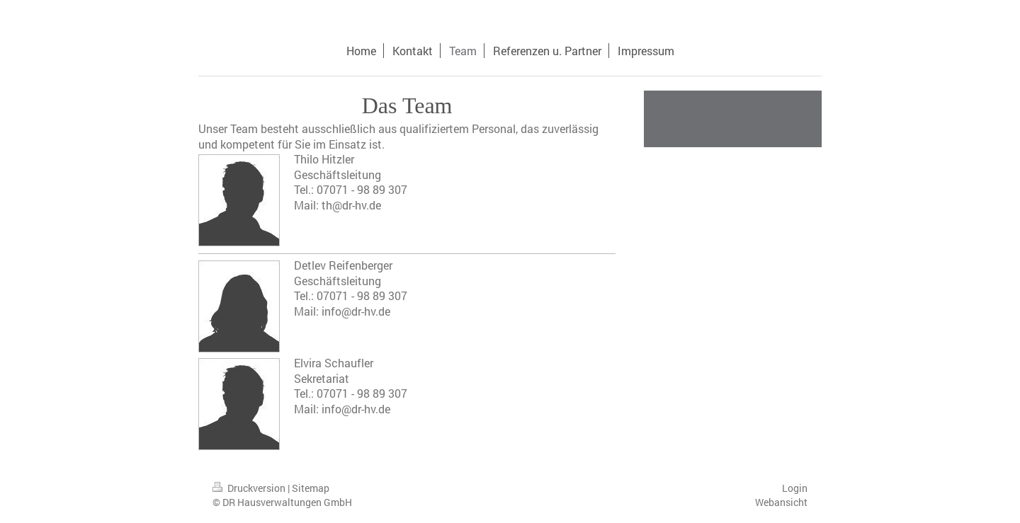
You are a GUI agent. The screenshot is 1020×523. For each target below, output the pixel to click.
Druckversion (250, 488)
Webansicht (781, 502)
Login (795, 488)
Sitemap (310, 488)
